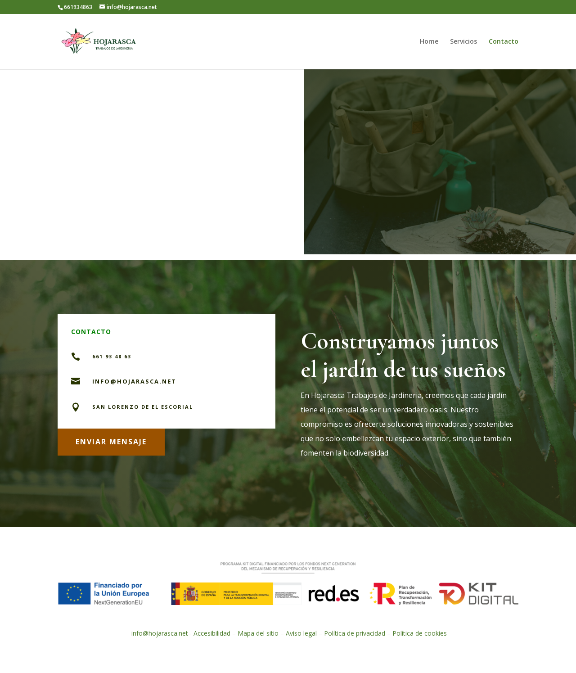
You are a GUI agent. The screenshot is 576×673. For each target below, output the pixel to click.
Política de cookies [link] (419, 633)
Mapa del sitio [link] (258, 633)
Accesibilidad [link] (212, 633)
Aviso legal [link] (301, 633)
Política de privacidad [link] (355, 633)
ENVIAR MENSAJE (111, 442)
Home (429, 41)
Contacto (503, 41)
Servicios (463, 41)
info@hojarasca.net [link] (159, 633)
